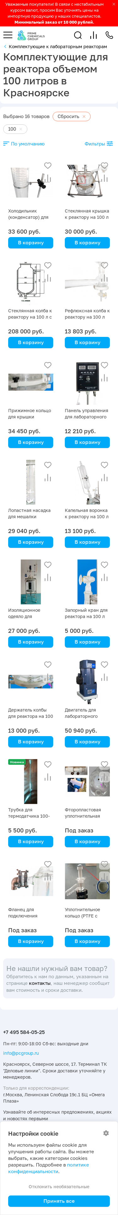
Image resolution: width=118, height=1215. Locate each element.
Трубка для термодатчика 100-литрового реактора (30, 816)
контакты (40, 983)
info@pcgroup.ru (21, 1053)
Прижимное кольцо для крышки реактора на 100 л (29, 417)
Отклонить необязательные (59, 1186)
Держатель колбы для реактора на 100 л (30, 716)
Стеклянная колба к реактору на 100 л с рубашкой (30, 317)
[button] (77, 35)
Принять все (59, 1201)
